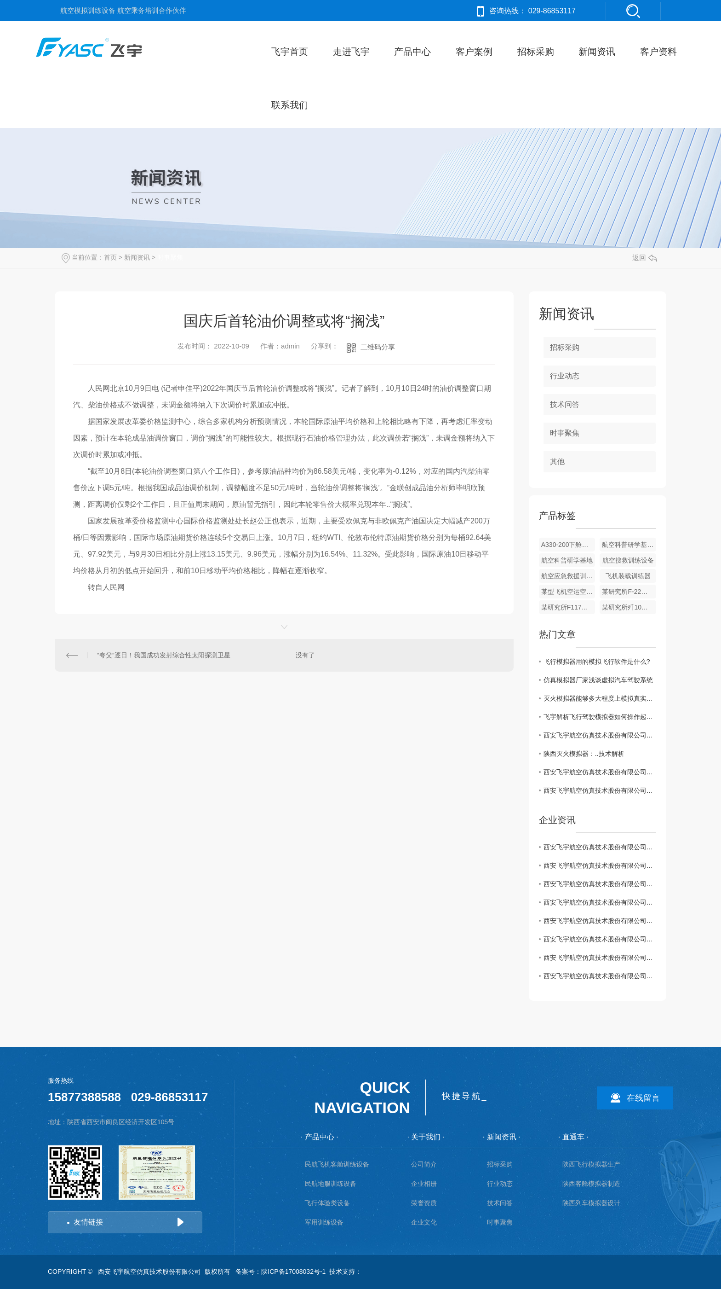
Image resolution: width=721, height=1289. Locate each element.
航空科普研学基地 (567, 560)
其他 (557, 461)
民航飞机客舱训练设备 (337, 1164)
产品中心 (412, 51)
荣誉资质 (424, 1203)
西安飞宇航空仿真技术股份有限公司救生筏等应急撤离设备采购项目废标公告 (600, 790)
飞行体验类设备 (327, 1203)
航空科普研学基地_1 (629, 544)
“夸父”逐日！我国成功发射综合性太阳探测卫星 (163, 655)
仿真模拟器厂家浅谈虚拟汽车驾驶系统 (598, 680)
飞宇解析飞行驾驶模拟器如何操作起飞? (600, 716)
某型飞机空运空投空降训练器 (568, 591)
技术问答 (564, 404)
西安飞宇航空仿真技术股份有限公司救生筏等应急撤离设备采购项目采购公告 (600, 939)
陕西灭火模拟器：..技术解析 (584, 753)
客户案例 (474, 51)
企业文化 (424, 1222)
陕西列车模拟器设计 (591, 1203)
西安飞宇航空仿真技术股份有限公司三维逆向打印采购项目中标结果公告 (600, 976)
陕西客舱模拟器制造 (591, 1183)
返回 (644, 257)
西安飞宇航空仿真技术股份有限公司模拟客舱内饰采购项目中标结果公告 (600, 920)
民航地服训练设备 (330, 1183)
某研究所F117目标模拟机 (568, 607)
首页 (110, 257)
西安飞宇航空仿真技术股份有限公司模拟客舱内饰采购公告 (600, 902)
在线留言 (643, 1098)
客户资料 (658, 51)
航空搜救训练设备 (628, 560)
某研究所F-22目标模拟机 (629, 591)
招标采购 (535, 51)
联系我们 (289, 105)
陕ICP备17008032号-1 (293, 1271)
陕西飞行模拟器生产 (591, 1164)
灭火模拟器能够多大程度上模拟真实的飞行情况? (600, 698)
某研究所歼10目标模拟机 (629, 607)
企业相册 (424, 1183)
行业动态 (564, 376)
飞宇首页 (289, 51)
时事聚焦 (170, 257)
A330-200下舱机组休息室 (568, 544)
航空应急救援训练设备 (568, 576)
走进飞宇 (351, 51)
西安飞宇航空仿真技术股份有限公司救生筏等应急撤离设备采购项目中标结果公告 (600, 735)
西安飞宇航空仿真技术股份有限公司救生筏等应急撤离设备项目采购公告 (600, 772)
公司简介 (424, 1164)
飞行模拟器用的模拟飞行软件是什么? (597, 661)
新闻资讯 (596, 51)
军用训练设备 (324, 1222)
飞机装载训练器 (628, 576)
